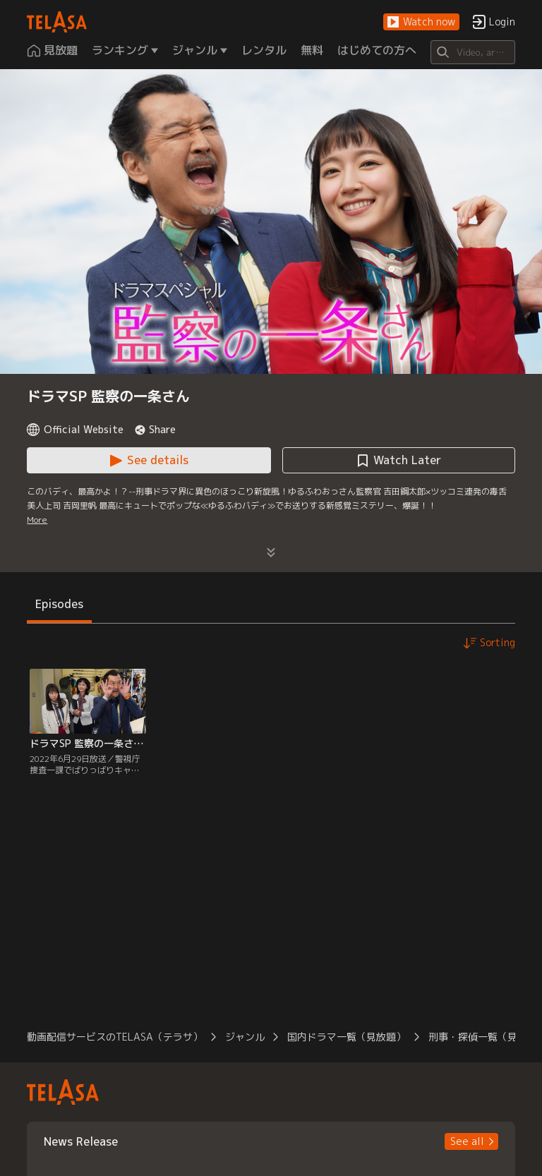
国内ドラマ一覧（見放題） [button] (346, 1036)
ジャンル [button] (245, 1036)
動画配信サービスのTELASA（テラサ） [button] (115, 1036)
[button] (421, 22)
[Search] (472, 52)
